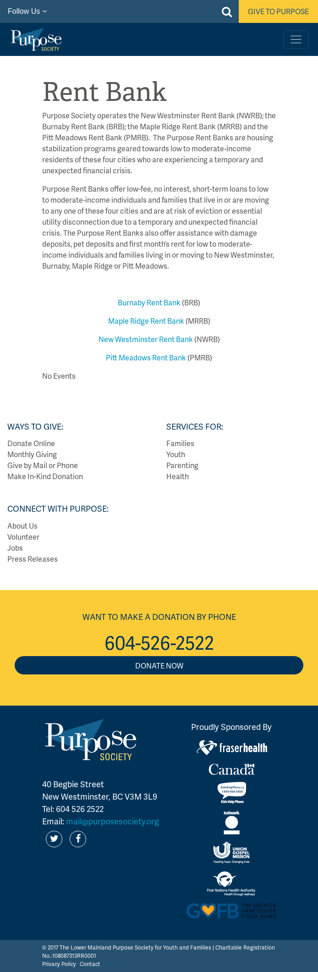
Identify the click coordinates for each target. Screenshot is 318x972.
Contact (90, 964)
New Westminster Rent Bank (146, 339)
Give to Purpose (278, 11)
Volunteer (23, 536)
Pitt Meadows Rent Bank (146, 357)
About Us (22, 525)
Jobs (15, 547)
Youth (175, 454)
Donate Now (159, 665)
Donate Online (31, 443)
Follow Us (27, 11)
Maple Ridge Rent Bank (146, 320)
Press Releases (32, 558)
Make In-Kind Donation (45, 476)
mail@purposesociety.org (112, 821)
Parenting (182, 465)
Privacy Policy (59, 964)
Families (180, 443)
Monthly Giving (32, 454)
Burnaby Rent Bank (149, 302)
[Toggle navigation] (296, 39)
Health (177, 476)
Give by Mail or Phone (42, 465)
